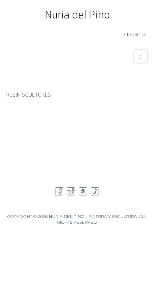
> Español (134, 34)
